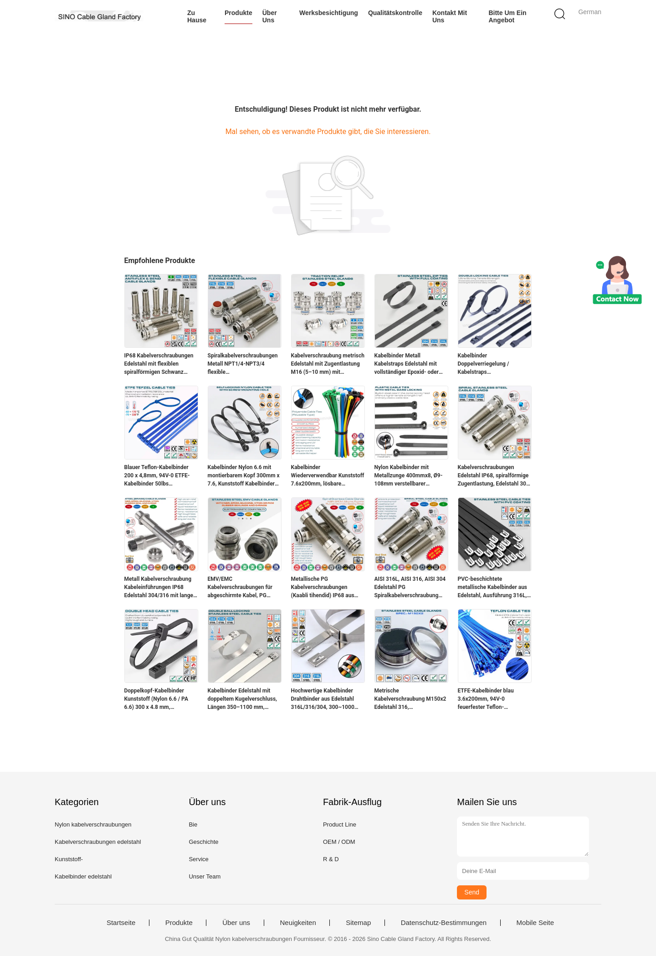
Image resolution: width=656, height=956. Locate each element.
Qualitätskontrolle (395, 12)
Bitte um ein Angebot (507, 16)
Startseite (121, 923)
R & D (331, 859)
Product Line (339, 824)
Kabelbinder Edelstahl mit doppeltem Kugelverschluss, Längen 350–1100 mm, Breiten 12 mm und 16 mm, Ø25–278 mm (242, 699)
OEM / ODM (339, 841)
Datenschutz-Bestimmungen (444, 923)
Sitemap (358, 923)
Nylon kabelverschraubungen (93, 824)
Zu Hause (196, 16)
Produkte (238, 12)
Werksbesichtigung (328, 12)
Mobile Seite (535, 923)
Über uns (269, 16)
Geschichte (203, 841)
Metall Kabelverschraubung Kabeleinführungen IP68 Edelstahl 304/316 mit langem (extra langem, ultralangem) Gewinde (161, 587)
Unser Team (204, 876)
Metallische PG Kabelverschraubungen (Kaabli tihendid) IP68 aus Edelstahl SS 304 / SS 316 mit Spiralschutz (327, 587)
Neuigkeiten (298, 923)
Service (198, 859)
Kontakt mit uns (449, 16)
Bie (193, 824)
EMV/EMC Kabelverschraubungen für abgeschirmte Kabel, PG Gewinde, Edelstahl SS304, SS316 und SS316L (240, 587)
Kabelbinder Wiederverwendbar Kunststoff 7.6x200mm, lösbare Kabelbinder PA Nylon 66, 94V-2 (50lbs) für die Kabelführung (327, 476)
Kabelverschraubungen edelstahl (98, 841)
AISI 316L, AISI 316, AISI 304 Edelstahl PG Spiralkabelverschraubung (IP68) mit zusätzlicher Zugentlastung (410, 587)
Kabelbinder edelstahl (83, 876)
